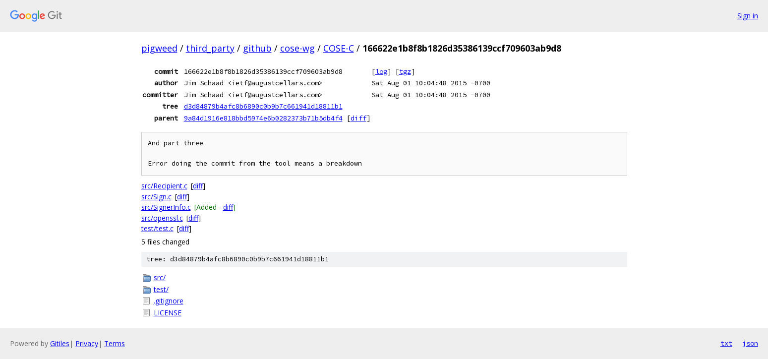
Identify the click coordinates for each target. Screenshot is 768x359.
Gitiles (59, 343)
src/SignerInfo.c (166, 207)
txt (726, 343)
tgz (405, 71)
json (750, 343)
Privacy (86, 343)
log (381, 71)
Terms (114, 343)
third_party (210, 48)
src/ (160, 277)
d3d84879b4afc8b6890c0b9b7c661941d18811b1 (263, 106)
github (257, 48)
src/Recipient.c (164, 185)
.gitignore (168, 300)
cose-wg (297, 48)
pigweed (159, 48)
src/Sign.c (156, 196)
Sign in (747, 15)
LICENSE (167, 312)
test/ (161, 289)
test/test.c (157, 228)
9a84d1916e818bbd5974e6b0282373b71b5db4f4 (263, 118)
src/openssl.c (162, 218)
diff (358, 118)
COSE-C (338, 48)
